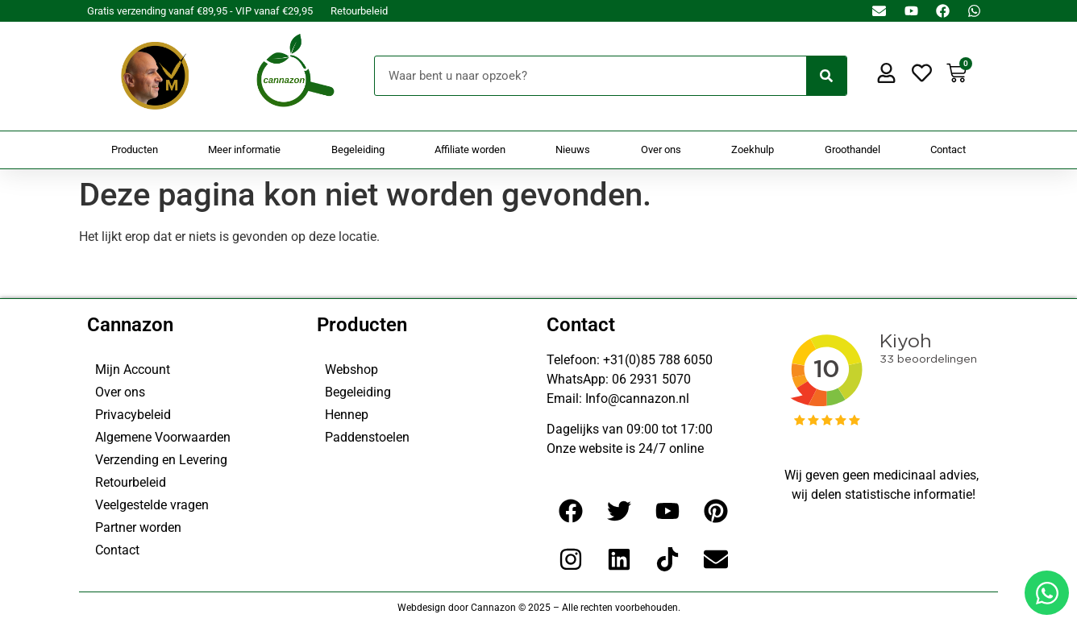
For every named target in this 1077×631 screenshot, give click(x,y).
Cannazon (130, 324)
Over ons (661, 149)
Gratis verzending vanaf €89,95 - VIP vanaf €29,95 (200, 11)
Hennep (346, 414)
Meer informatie (244, 149)
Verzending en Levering (161, 459)
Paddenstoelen (367, 437)
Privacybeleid (133, 414)
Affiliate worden (470, 149)
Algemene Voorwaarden (163, 437)
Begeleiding (358, 149)
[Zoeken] (826, 75)
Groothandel (852, 149)
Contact (948, 149)
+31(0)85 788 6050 (658, 359)
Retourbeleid (359, 11)
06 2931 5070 (651, 379)
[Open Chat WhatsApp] (1047, 593)
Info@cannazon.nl (637, 398)
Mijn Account (132, 369)
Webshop (351, 369)
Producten (134, 149)
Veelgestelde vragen (152, 505)
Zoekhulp (752, 149)
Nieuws (572, 149)
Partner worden (138, 527)
